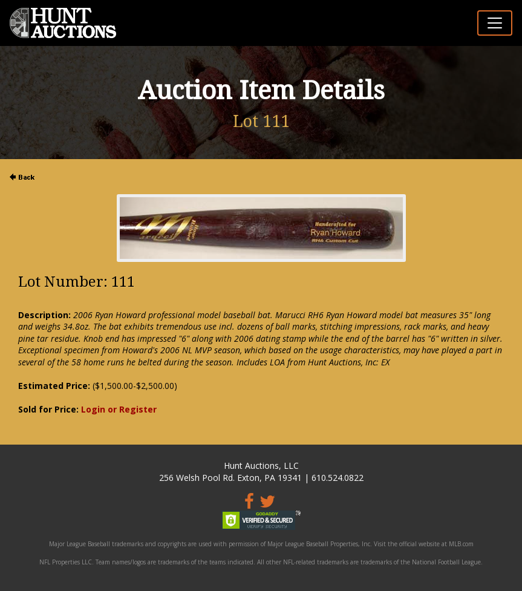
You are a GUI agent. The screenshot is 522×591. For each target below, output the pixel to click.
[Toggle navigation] (494, 23)
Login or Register (119, 409)
